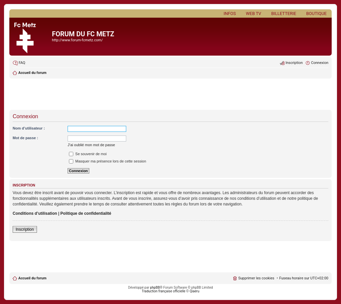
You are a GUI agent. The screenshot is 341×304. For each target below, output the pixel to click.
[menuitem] (19, 63)
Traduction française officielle (163, 291)
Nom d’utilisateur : (29, 128)
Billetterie (283, 13)
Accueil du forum (32, 278)
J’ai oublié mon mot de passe (91, 145)
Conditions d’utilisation (35, 213)
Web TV (253, 13)
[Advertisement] (170, 95)
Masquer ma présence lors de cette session (107, 161)
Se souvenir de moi (88, 154)
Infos (230, 13)
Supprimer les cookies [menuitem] (256, 278)
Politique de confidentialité (85, 213)
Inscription (25, 229)
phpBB (155, 287)
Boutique (316, 13)
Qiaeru (194, 291)
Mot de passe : (25, 138)
